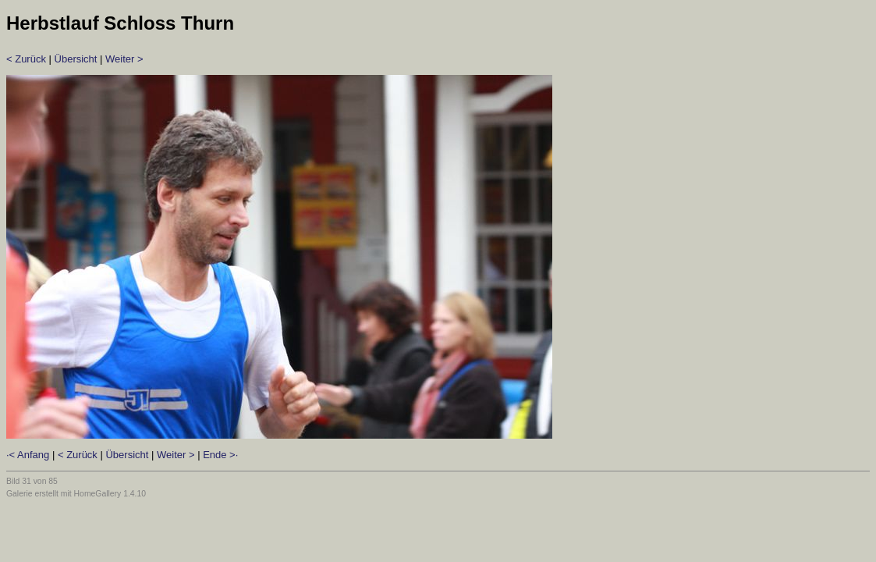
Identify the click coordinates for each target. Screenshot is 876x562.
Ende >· (220, 455)
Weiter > (124, 59)
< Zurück (26, 59)
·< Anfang (27, 455)
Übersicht (76, 59)
